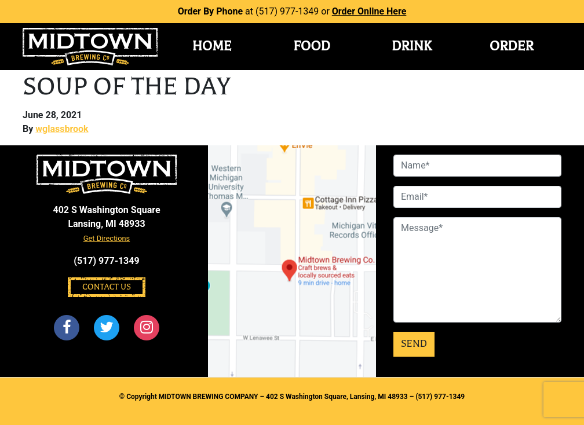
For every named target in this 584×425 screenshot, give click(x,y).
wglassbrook (61, 128)
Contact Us (106, 287)
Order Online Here (369, 11)
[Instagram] (147, 327)
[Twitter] (106, 327)
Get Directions (106, 238)
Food (311, 46)
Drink (412, 46)
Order (512, 46)
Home (212, 46)
